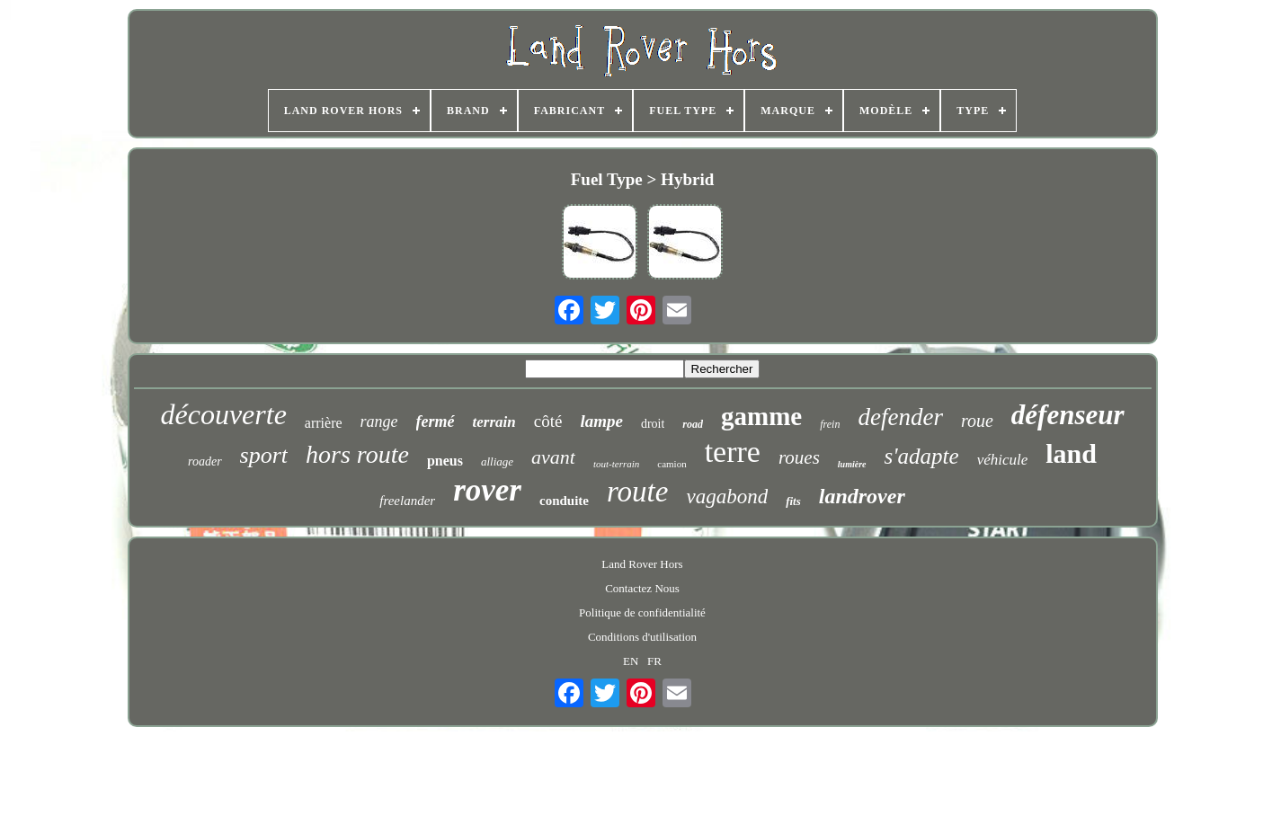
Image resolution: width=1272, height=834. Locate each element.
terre (733, 451)
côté (548, 421)
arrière (323, 422)
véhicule (1002, 459)
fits (793, 501)
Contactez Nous (642, 588)
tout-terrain (616, 463)
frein (830, 424)
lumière (852, 464)
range (379, 421)
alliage (497, 461)
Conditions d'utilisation (642, 636)
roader (205, 461)
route (637, 491)
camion (671, 463)
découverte (223, 414)
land (1071, 453)
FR (654, 661)
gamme (761, 416)
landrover (862, 496)
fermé (435, 421)
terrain (494, 421)
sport (264, 455)
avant (553, 457)
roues (799, 457)
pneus (445, 460)
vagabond (727, 496)
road (692, 424)
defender (900, 417)
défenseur (1068, 414)
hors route (357, 454)
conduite (564, 500)
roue (977, 420)
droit (652, 423)
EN (630, 661)
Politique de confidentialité (642, 612)
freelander (407, 500)
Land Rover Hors (641, 564)
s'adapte (922, 456)
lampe (601, 421)
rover (487, 490)
